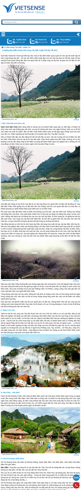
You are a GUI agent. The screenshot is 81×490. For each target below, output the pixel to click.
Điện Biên (47, 462)
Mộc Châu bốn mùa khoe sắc (13, 123)
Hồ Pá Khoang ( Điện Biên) (13, 459)
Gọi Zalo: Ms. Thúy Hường (53, 41)
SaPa (3, 314)
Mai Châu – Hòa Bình (11, 392)
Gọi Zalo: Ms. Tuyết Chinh (9, 41)
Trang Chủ (29, 7)
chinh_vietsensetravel (14, 42)
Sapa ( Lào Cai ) (9, 310)
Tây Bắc (66, 229)
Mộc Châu (14, 127)
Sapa (39, 318)
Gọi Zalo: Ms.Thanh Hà (32, 41)
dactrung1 (57, 42)
